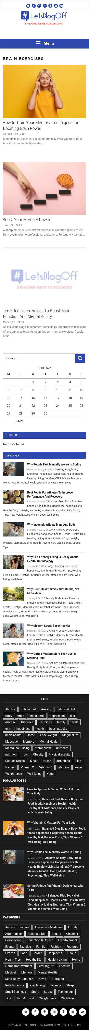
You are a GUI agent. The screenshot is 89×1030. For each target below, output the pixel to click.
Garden (37, 953)
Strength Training (31, 611)
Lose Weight (48, 735)
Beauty (62, 630)
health (70, 473)
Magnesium (70, 735)
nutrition (11, 754)
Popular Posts (57, 639)
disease (10, 722)
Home (48, 538)
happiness (46, 473)
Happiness (59, 473)
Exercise (76, 501)
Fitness (31, 505)
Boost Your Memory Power (26, 219)
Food (40, 505)
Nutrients (34, 510)
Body (67, 469)
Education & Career (40, 940)
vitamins (63, 767)
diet (67, 566)
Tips (55, 482)
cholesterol (36, 716)
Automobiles (13, 934)
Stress (76, 542)
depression (57, 716)
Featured (72, 947)
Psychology (45, 482)
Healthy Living (35, 478)
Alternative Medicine (48, 927)
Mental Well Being (37, 639)
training (10, 767)
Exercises (32, 473)
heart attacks (58, 729)
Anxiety (49, 469)
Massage (11, 741)
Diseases (27, 722)
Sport (76, 510)
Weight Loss (22, 514)
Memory (76, 478)
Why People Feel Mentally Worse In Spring (54, 464)
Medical (7, 542)
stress (67, 542)
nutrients (46, 510)
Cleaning (59, 566)
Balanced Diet (55, 501)
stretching (63, 761)
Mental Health (11, 482)
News (42, 979)
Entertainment (67, 940)
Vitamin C (27, 767)
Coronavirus (13, 940)
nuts (25, 754)
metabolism (47, 607)
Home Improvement (18, 966)
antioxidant (28, 709)
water (78, 767)
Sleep (59, 542)
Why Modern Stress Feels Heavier (48, 625)
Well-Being (65, 482)
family (61, 722)
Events (9, 947)
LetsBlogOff (52, 478)
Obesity (7, 611)
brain (74, 469)
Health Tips (78, 533)
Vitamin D (45, 767)
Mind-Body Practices (67, 607)
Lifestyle (65, 478)
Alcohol (10, 709)
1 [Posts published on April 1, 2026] (33, 382)
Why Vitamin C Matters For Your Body (51, 822)
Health (79, 473)
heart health (13, 735)
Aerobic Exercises (17, 927)
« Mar (19, 421)
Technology (65, 992)
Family (31, 635)
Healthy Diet (10, 510)
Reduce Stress (15, 761)
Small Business (15, 992)
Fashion (55, 947)
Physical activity (62, 510)
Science (55, 985)
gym (8, 729)
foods (47, 505)
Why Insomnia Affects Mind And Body (51, 524)
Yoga (50, 774)
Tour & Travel (25, 998)
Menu (44, 43)
